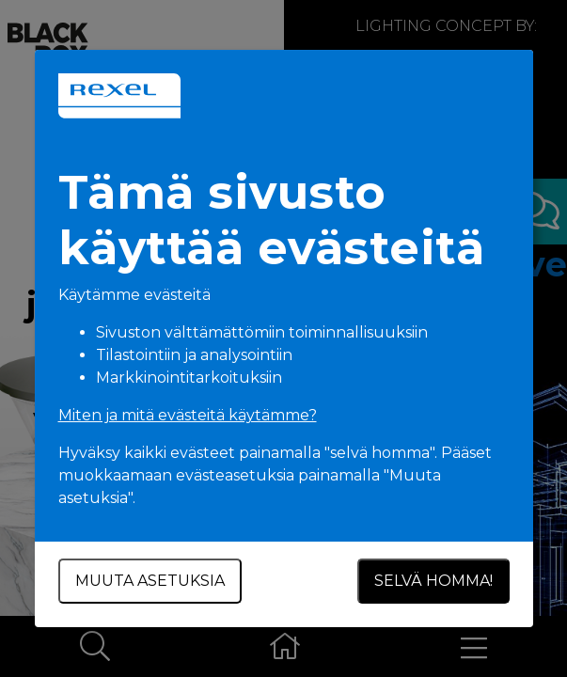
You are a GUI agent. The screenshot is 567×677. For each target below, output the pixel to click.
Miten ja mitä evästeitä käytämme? (187, 415)
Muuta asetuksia (150, 581)
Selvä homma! (433, 581)
